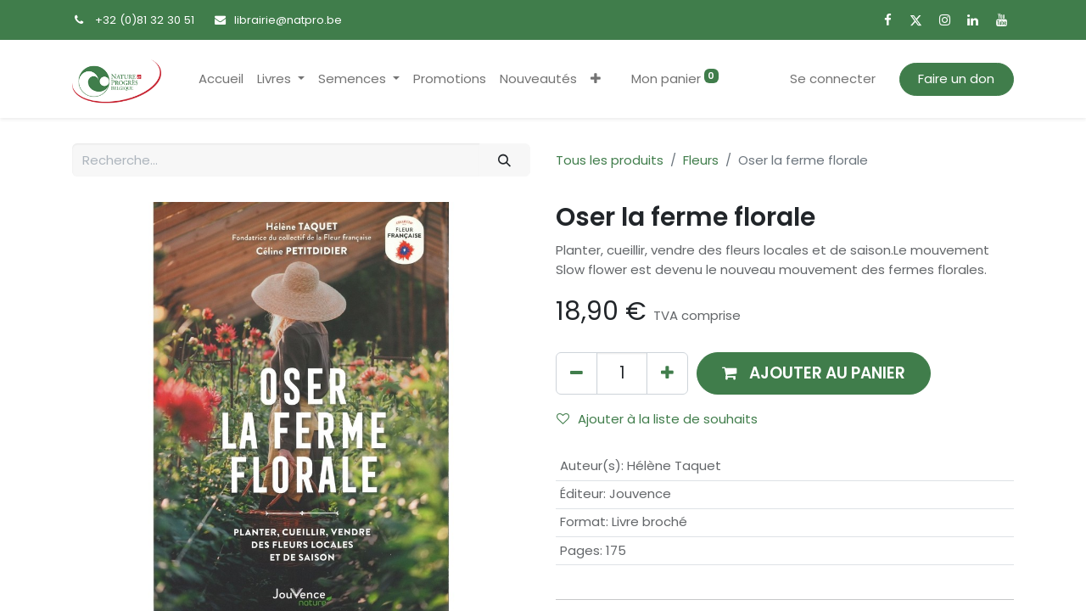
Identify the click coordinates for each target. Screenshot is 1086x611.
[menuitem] (221, 79)
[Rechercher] (504, 160)
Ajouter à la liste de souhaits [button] (657, 419)
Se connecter (833, 78)
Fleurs (701, 160)
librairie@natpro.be (288, 20)
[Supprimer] (576, 373)
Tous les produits (609, 160)
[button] (595, 79)
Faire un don (956, 78)
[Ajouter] (667, 373)
